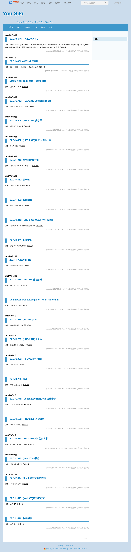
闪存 (50, 3)
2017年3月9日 (10, 316)
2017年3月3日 (10, 395)
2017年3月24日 (11, 97)
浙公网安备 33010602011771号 (55, 549)
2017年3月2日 (10, 435)
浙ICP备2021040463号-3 (78, 549)
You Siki (13, 13)
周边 (29, 3)
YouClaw (67, 3)
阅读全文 (63, 47)
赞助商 (58, 3)
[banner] (10, 2)
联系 (35, 27)
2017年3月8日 (10, 336)
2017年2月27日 (11, 474)
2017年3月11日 (11, 256)
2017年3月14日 (11, 156)
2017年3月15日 (11, 137)
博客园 (10, 27)
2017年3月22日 (11, 117)
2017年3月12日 (11, 176)
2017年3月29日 (11, 77)
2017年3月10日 (11, 276)
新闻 (36, 3)
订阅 (43, 27)
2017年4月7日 (10, 58)
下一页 (86, 538)
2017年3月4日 (10, 355)
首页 (19, 27)
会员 (22, 3)
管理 (50, 27)
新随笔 (27, 27)
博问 (43, 3)
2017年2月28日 (11, 455)
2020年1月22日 (11, 35)
